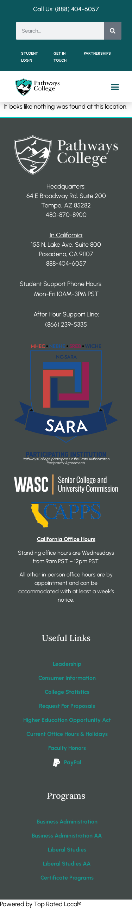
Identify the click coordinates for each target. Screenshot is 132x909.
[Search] (112, 31)
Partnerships (97, 53)
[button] (115, 87)
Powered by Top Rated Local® (40, 904)
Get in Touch (60, 57)
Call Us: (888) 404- (58, 9)
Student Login (29, 57)
